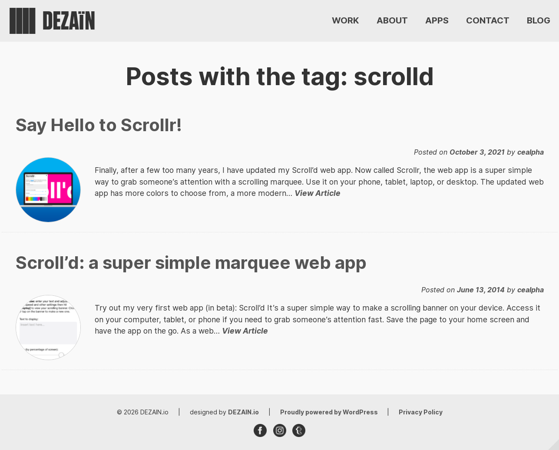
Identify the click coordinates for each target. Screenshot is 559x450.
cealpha (530, 152)
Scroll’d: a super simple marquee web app (191, 262)
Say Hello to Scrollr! (99, 125)
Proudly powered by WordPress (329, 412)
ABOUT (392, 21)
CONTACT (487, 21)
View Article (317, 193)
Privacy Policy (421, 412)
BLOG (538, 21)
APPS (437, 21)
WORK (345, 21)
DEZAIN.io (243, 412)
